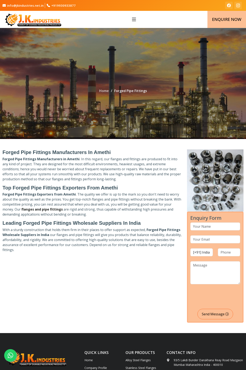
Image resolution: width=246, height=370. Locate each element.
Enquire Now (226, 19)
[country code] (201, 252)
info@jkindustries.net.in (25, 5)
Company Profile (95, 367)
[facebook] (229, 5)
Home (104, 90)
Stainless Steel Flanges (141, 367)
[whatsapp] (10, 355)
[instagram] (238, 5)
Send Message (215, 314)
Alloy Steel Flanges (138, 360)
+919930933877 (63, 5)
